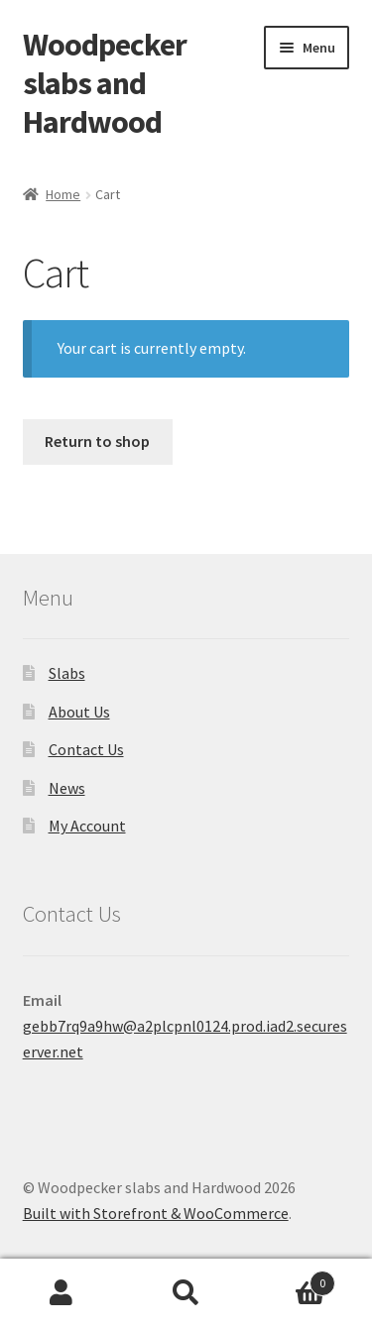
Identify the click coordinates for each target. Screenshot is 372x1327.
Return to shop (97, 441)
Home (63, 194)
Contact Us (86, 749)
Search (186, 1293)
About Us (79, 711)
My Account (87, 825)
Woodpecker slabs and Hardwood (104, 83)
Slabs (67, 673)
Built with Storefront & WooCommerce (156, 1213)
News (67, 788)
